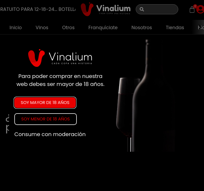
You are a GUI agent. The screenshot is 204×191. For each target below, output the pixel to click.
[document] (102, 95)
